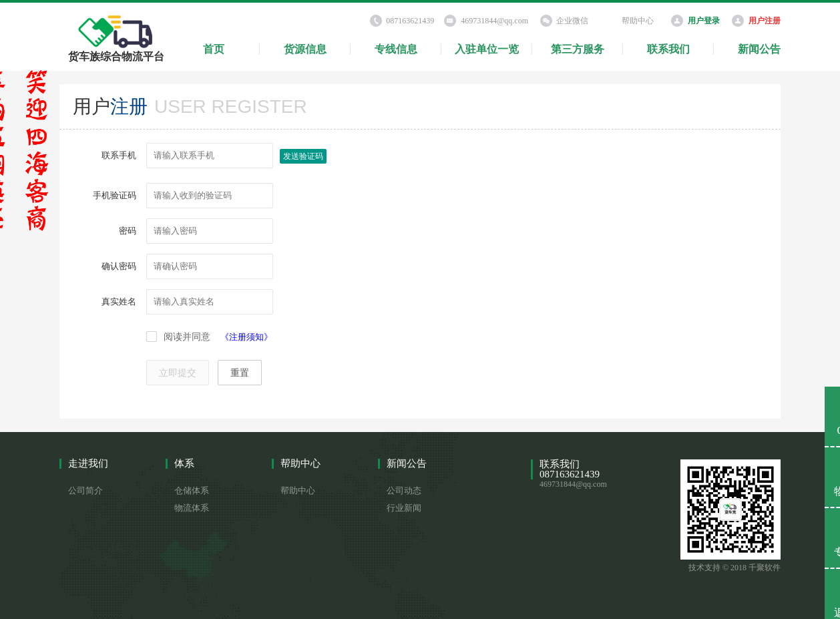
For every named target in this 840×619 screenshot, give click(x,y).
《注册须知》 (246, 337)
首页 (213, 49)
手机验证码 (114, 195)
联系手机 (118, 155)
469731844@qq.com (494, 20)
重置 (239, 373)
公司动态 (404, 490)
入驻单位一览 (487, 49)
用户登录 (704, 20)
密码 (127, 231)
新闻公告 (759, 49)
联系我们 (668, 49)
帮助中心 (638, 20)
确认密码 (118, 266)
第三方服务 (577, 49)
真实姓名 (118, 301)
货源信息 (305, 49)
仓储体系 (191, 490)
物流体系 (191, 508)
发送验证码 (303, 156)
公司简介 (85, 490)
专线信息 (396, 49)
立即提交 (177, 373)
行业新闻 (404, 508)
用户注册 (765, 20)
